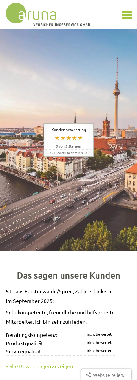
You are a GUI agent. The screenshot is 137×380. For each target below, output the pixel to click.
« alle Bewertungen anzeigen (39, 366)
